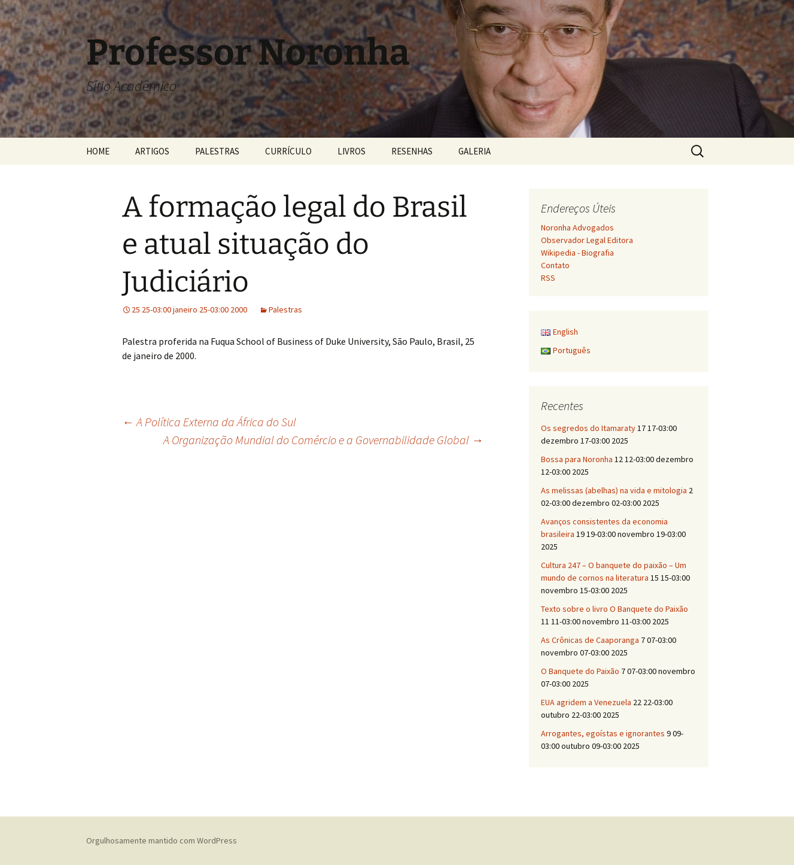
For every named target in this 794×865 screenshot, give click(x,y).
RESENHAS (412, 151)
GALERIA (474, 151)
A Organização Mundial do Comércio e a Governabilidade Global (323, 439)
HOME (97, 151)
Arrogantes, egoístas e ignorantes (603, 733)
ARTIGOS (152, 151)
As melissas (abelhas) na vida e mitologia (614, 490)
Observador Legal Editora (587, 240)
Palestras (285, 309)
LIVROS (351, 151)
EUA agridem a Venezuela (586, 702)
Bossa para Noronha (577, 459)
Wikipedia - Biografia (577, 252)
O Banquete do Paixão (580, 671)
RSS (548, 277)
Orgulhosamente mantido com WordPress (161, 840)
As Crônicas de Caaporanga (590, 640)
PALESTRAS (217, 151)
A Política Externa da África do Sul (209, 421)
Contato (555, 265)
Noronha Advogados (577, 227)
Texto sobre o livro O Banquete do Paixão (614, 608)
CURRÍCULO (288, 151)
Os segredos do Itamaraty (588, 428)
